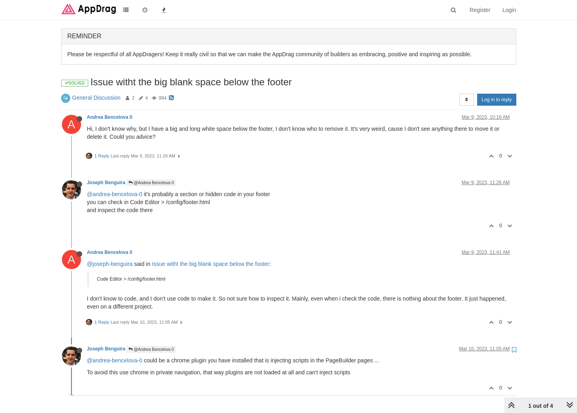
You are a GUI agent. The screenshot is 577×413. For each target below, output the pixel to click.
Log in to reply (497, 99)
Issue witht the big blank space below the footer (210, 264)
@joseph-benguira (110, 264)
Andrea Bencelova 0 (110, 117)
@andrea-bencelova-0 (115, 194)
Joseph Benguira (106, 182)
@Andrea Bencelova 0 (151, 183)
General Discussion (96, 97)
